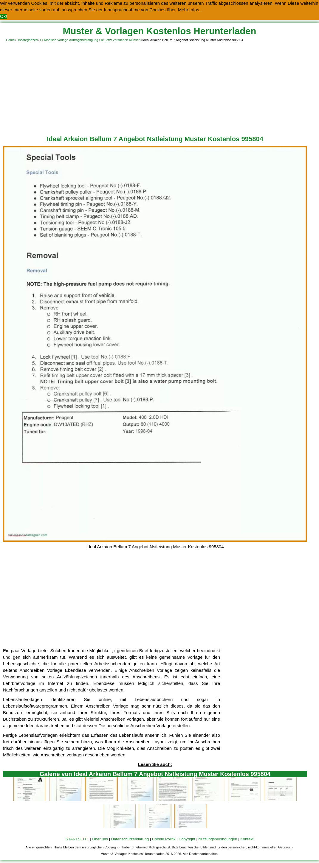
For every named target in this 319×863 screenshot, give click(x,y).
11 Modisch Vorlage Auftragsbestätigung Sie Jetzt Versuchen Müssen (90, 40)
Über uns (100, 839)
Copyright (187, 839)
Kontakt (246, 839)
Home (10, 40)
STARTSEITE (77, 839)
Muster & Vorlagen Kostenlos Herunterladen (159, 31)
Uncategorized (27, 40)
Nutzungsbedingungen (217, 839)
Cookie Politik (164, 839)
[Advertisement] (159, 87)
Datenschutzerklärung (130, 839)
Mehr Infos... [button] (190, 9)
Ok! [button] (3, 16)
